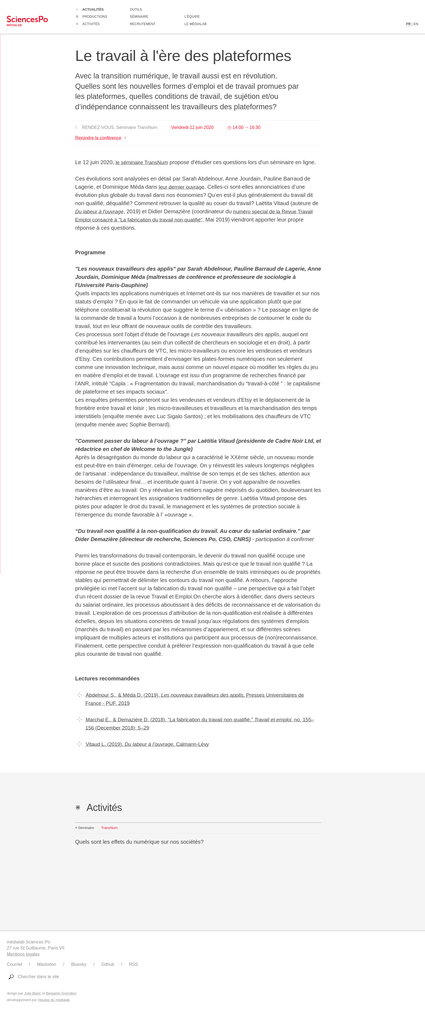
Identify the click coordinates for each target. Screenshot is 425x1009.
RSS (133, 964)
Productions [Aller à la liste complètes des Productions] (94, 17)
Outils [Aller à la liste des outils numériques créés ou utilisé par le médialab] (136, 9)
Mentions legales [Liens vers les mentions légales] (23, 954)
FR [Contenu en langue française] (408, 24)
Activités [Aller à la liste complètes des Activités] (91, 24)
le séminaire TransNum (144, 162)
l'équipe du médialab (54, 1000)
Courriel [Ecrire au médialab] (14, 964)
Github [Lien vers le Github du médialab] (107, 964)
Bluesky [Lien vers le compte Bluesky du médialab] (78, 964)
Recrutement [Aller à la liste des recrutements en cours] (143, 24)
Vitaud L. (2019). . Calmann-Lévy (152, 744)
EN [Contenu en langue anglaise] (416, 24)
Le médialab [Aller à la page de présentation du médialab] (195, 24)
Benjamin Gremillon (61, 993)
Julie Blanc (32, 993)
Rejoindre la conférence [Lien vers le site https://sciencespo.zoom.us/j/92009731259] (98, 137)
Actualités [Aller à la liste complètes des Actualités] (93, 9)
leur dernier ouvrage (183, 187)
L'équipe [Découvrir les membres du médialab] (192, 17)
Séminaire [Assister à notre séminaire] (139, 17)
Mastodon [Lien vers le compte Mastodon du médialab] (46, 964)
